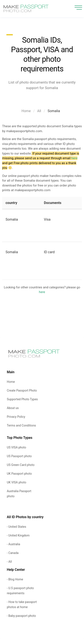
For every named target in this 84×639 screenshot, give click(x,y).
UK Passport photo (19, 473)
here (74, 158)
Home (26, 111)
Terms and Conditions (21, 425)
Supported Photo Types (22, 399)
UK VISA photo (16, 482)
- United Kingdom (18, 535)
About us (13, 408)
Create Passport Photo (22, 390)
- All (9, 561)
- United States (16, 526)
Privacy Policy (16, 416)
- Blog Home (15, 579)
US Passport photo (19, 456)
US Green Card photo (21, 465)
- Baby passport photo (21, 615)
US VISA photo (16, 447)
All (39, 111)
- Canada (13, 553)
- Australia (13, 544)
